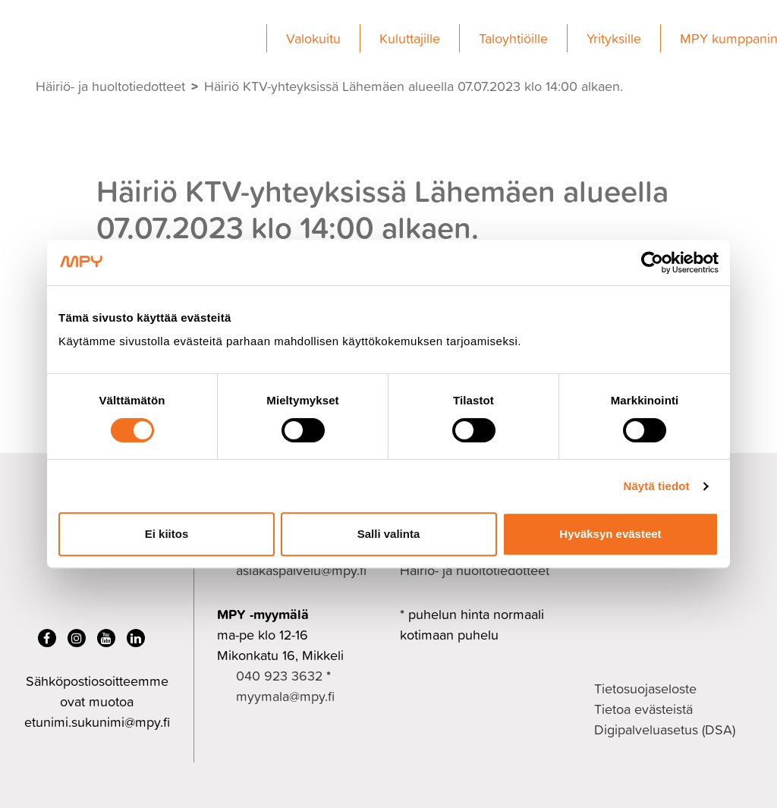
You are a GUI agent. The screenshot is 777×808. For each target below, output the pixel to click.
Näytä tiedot (657, 485)
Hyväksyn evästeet (610, 533)
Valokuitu (313, 38)
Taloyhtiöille (513, 38)
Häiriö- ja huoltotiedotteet (110, 86)
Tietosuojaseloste (645, 688)
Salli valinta (388, 533)
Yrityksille (614, 38)
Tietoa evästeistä (643, 709)
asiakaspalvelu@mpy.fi (301, 570)
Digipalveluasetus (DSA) (664, 729)
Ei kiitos (167, 533)
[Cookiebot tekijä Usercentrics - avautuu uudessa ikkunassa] (652, 262)
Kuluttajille (409, 38)
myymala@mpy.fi (285, 696)
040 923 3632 (279, 675)
